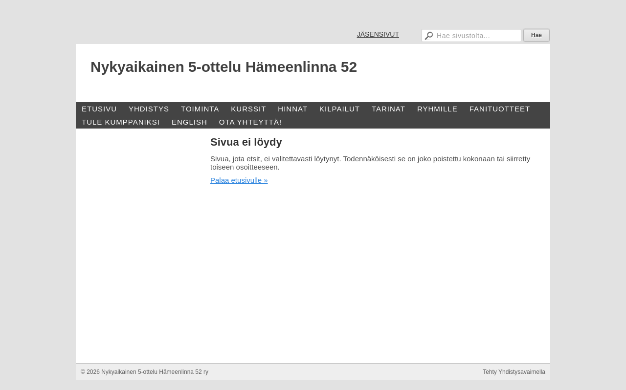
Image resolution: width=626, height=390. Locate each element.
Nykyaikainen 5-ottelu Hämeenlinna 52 (223, 67)
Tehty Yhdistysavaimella (514, 371)
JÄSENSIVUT (378, 34)
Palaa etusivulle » (239, 180)
